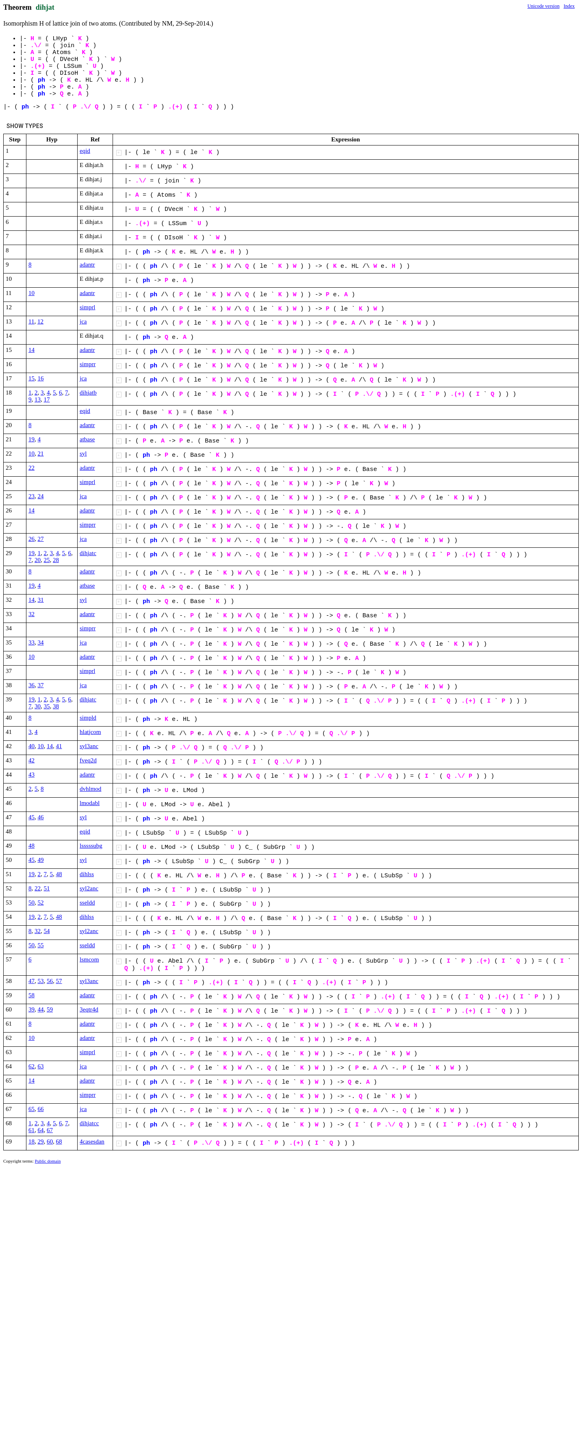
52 (41, 902)
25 (47, 560)
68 (59, 1141)
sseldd (87, 902)
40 (31, 746)
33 (31, 642)
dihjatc (88, 553)
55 (41, 945)
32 (31, 614)
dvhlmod (90, 789)
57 (59, 981)
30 (38, 706)
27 (41, 539)
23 (31, 496)
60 (50, 1141)
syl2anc (89, 888)
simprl (87, 307)
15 (31, 378)
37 (41, 685)
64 (41, 1130)
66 (41, 1109)
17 (47, 399)
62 (31, 1066)
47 (31, 981)
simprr (88, 364)
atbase (87, 439)
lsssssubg (91, 845)
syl (83, 453)
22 (31, 467)
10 (31, 293)
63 (41, 1066)
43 (31, 774)
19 (31, 439)
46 (41, 817)
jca (83, 321)
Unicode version (544, 6)
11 (31, 321)
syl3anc (89, 746)
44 (41, 1009)
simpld (88, 717)
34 (41, 642)
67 (50, 1130)
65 (31, 1109)
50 (31, 902)
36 (31, 685)
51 (47, 888)
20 (38, 560)
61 (31, 1130)
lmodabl (90, 803)
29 (41, 1141)
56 (50, 981)
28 (56, 560)
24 (41, 496)
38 (56, 706)
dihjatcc (89, 1123)
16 (41, 378)
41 (59, 746)
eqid (85, 151)
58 (31, 995)
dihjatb (88, 392)
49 (41, 860)
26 (31, 539)
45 (31, 817)
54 (47, 931)
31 (41, 600)
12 (40, 321)
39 (31, 1009)
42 (31, 760)
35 (47, 706)
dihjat (45, 7)
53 (41, 981)
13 (38, 399)
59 (50, 1009)
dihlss (87, 874)
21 (41, 453)
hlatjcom (90, 732)
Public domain (48, 1161)
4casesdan (92, 1141)
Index (569, 6)
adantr (87, 264)
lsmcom (89, 959)
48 (31, 845)
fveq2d (88, 760)
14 (31, 350)
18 (31, 1141)
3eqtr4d (89, 1009)
